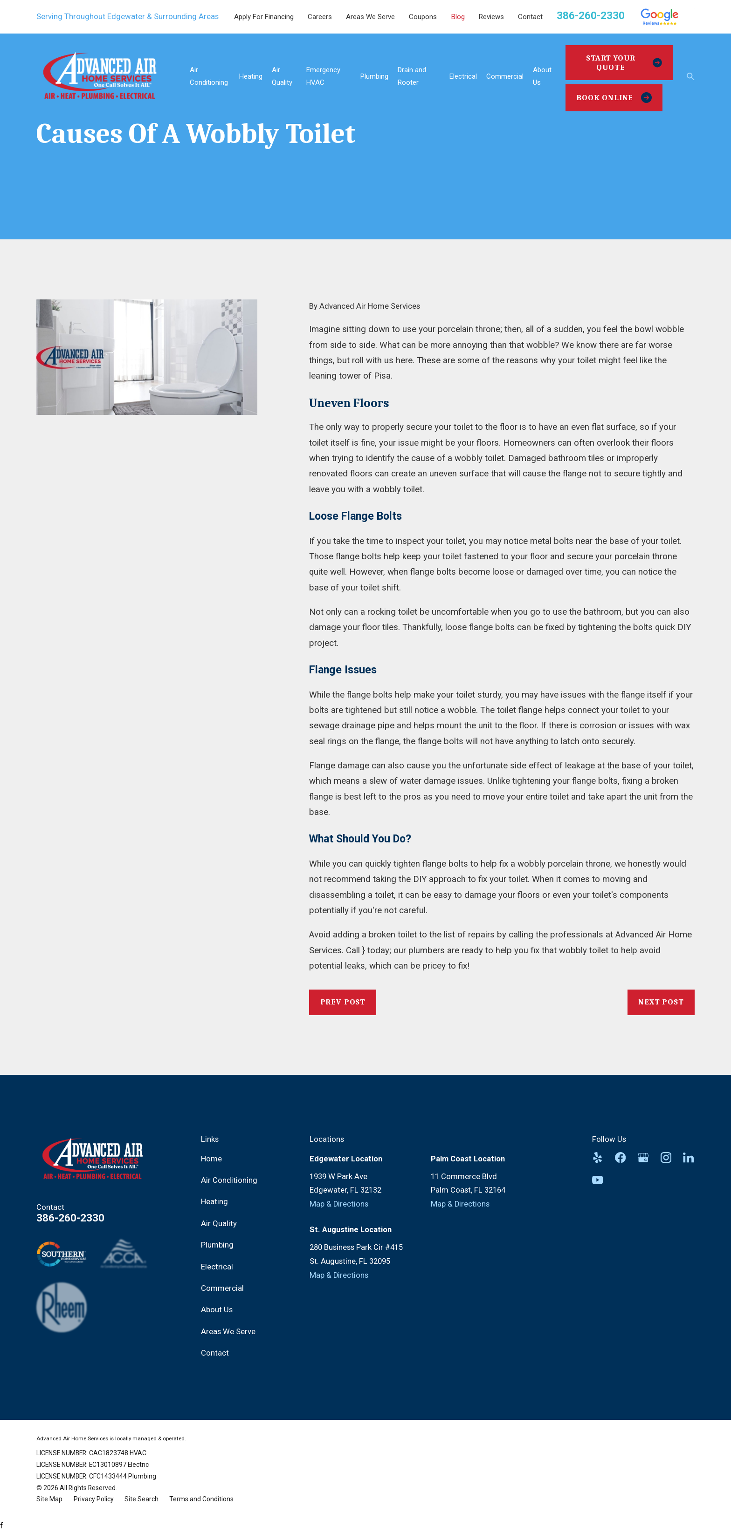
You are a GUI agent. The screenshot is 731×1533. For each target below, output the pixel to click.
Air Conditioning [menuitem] (209, 76)
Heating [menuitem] (250, 76)
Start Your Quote (624, 63)
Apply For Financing (264, 17)
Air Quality (219, 1223)
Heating (214, 1201)
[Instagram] (666, 1157)
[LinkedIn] (688, 1157)
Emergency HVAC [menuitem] (323, 76)
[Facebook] (620, 1157)
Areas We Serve (370, 17)
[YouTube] (597, 1179)
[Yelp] (597, 1157)
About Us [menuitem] (542, 76)
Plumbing (217, 1245)
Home (211, 1158)
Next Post (661, 1001)
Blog (458, 17)
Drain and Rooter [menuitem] (412, 76)
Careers (320, 17)
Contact (530, 17)
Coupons (423, 17)
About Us (217, 1309)
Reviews (491, 17)
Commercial (222, 1288)
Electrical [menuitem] (463, 76)
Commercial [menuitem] (505, 76)
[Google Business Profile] (643, 1157)
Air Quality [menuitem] (282, 76)
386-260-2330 (591, 15)
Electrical (217, 1266)
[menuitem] (49, 1499)
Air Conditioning (229, 1180)
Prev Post (343, 1001)
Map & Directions (339, 1204)
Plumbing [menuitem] (374, 76)
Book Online (614, 97)
